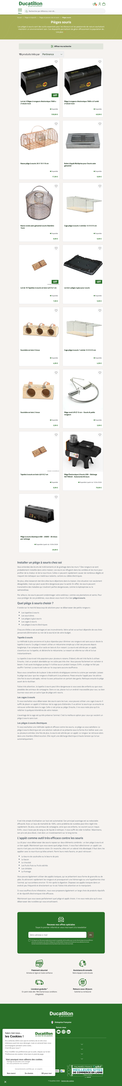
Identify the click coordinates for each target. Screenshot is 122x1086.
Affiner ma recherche (62, 46)
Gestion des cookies (67, 1080)
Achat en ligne (45, 1049)
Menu (20, 11)
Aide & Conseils (45, 1058)
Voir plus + (24, 947)
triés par (36, 54)
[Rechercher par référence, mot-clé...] (64, 11)
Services (42, 1054)
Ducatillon (43, 1044)
